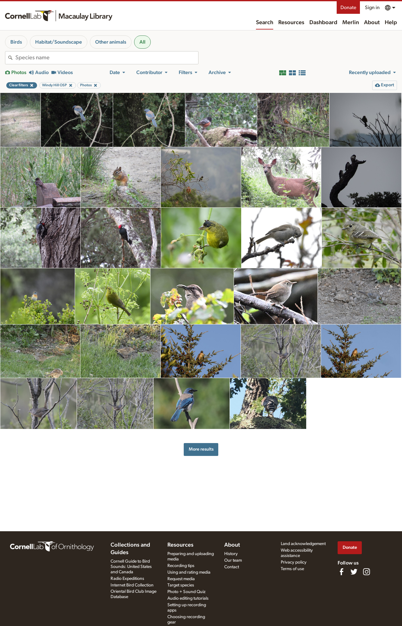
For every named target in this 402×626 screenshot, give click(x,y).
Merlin (350, 22)
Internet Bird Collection (132, 585)
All (142, 42)
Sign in (372, 7)
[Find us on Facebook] (341, 571)
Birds (16, 42)
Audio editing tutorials (188, 598)
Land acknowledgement (303, 544)
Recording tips (180, 566)
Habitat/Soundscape (58, 42)
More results (201, 449)
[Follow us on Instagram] (366, 571)
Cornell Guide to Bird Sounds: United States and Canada (131, 566)
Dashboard (323, 22)
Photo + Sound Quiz (186, 592)
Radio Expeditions (127, 578)
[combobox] (106, 57)
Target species (180, 585)
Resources (291, 22)
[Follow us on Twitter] (354, 571)
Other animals (110, 42)
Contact (231, 567)
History (231, 554)
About (372, 22)
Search (264, 22)
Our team (233, 560)
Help (391, 22)
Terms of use (292, 569)
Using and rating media (188, 572)
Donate (348, 7)
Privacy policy (294, 562)
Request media (181, 579)
